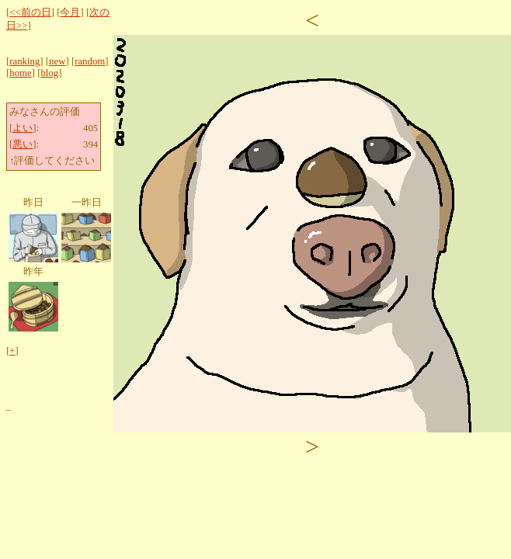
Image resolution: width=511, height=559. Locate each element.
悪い (22, 144)
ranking (24, 61)
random (90, 61)
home (20, 73)
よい (22, 128)
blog (49, 73)
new (57, 61)
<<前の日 (29, 12)
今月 (70, 12)
